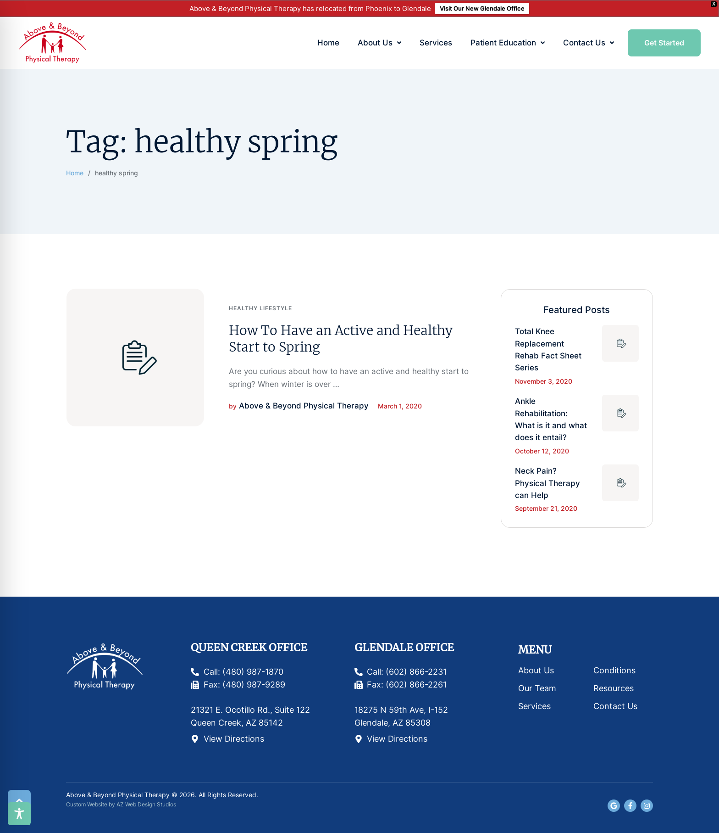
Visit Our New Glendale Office (482, 8)
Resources (613, 688)
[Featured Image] (135, 357)
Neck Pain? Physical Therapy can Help (547, 483)
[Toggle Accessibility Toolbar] (19, 813)
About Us (536, 670)
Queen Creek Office (249, 647)
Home (74, 173)
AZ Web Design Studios (146, 804)
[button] (399, 43)
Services (534, 706)
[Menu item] (328, 43)
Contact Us (615, 706)
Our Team (537, 688)
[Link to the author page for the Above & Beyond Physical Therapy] (304, 406)
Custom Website (86, 804)
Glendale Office (404, 647)
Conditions (614, 670)
